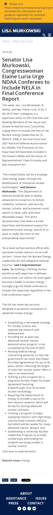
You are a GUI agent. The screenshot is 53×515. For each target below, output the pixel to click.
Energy (25, 460)
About (26, 493)
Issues (40, 498)
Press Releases (22, 41)
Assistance (16, 498)
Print (5, 480)
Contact (36, 503)
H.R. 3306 (12, 139)
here (11, 451)
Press (6, 41)
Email (13, 480)
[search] (45, 35)
